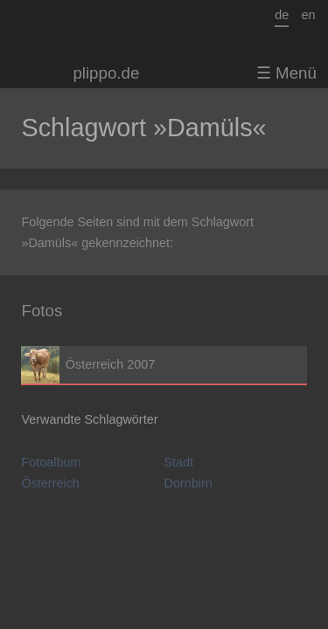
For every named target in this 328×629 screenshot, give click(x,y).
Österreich (50, 483)
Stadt (179, 462)
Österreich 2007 (163, 365)
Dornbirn (188, 483)
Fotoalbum (50, 462)
